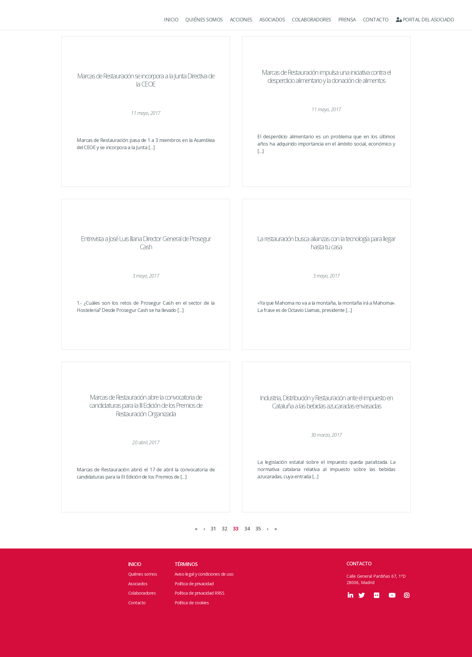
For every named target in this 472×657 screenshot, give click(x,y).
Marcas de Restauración (33, 19)
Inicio (134, 564)
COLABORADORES (311, 19)
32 (224, 528)
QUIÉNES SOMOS (204, 19)
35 (258, 528)
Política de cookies (192, 602)
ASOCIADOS (272, 19)
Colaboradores (142, 593)
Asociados (138, 583)
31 (213, 528)
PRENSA (347, 19)
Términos (186, 564)
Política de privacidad (194, 583)
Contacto (137, 602)
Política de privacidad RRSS (200, 593)
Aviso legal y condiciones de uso (204, 574)
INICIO (171, 19)
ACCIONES (241, 19)
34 (247, 528)
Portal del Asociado (425, 19)
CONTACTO (376, 19)
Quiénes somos (142, 574)
